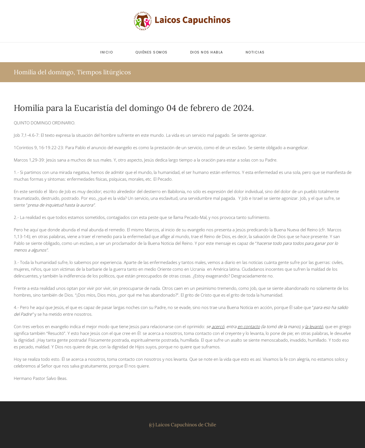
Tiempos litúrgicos (104, 72)
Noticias (255, 52)
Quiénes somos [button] (151, 52)
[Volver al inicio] (182, 21)
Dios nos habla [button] (206, 52)
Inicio (106, 52)
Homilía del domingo (43, 72)
